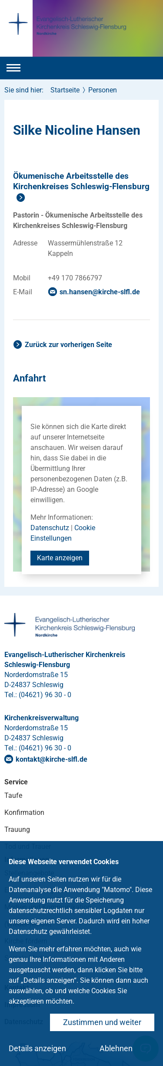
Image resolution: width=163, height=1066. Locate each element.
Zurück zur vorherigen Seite (68, 345)
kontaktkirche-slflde (51, 759)
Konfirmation (24, 812)
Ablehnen (116, 1048)
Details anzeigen (37, 1048)
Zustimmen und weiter (102, 1022)
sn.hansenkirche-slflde (100, 292)
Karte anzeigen (60, 558)
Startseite (65, 90)
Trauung (17, 829)
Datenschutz (49, 528)
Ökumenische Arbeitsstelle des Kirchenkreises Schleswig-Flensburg (81, 181)
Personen (102, 90)
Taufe (13, 795)
